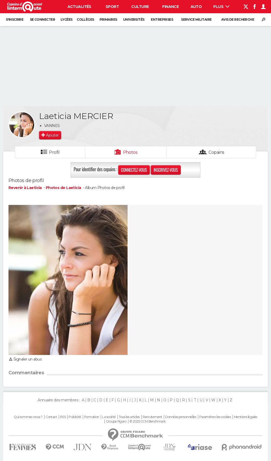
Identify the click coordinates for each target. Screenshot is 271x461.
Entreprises (162, 19)
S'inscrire (14, 19)
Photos (130, 152)
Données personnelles (180, 417)
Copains (216, 152)
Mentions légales (245, 417)
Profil (54, 152)
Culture (140, 6)
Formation (91, 417)
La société (109, 417)
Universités (133, 19)
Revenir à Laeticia (25, 187)
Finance (170, 6)
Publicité (75, 417)
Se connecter (42, 19)
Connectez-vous (134, 170)
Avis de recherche (237, 19)
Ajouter (52, 135)
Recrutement (152, 417)
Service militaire (196, 19)
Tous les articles (129, 417)
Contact (51, 417)
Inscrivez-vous (165, 170)
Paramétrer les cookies (215, 417)
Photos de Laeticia (63, 187)
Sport (112, 6)
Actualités (79, 6)
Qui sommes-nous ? (28, 417)
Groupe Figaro (116, 421)
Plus (221, 6)
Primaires (108, 19)
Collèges (85, 19)
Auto (196, 6)
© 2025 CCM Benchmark (147, 421)
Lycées (67, 19)
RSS (63, 417)
